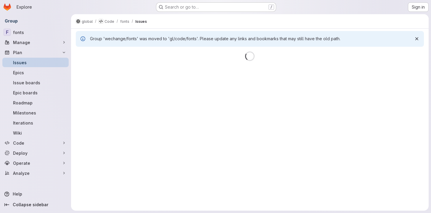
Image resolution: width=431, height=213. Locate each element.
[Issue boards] (35, 82)
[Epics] (35, 72)
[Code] (35, 143)
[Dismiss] (416, 38)
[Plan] (35, 52)
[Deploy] (35, 153)
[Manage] (35, 42)
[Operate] (35, 163)
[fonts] (35, 32)
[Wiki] (35, 133)
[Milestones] (35, 112)
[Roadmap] (35, 102)
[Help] (35, 194)
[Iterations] (35, 123)
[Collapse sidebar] (35, 204)
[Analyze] (35, 173)
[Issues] (35, 62)
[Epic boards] (35, 92)
